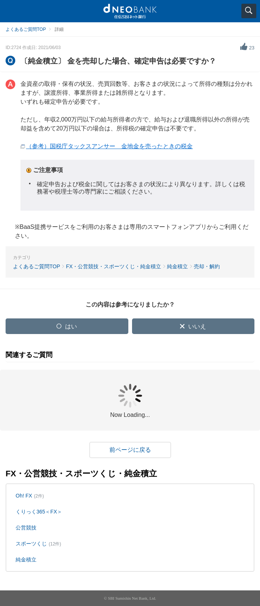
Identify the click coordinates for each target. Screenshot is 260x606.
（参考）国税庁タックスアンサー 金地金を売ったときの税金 (109, 146)
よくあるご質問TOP (26, 29)
